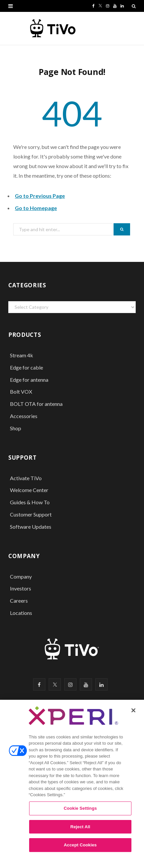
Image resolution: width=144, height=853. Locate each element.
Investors (20, 588)
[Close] (133, 713)
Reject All (80, 829)
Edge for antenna (29, 379)
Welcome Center (29, 490)
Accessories (24, 416)
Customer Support (31, 514)
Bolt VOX (21, 391)
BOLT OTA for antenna (36, 404)
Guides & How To (30, 502)
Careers (19, 600)
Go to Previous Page (40, 196)
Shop (15, 428)
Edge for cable (26, 367)
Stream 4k (21, 355)
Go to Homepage (36, 208)
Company (21, 576)
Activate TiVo (26, 478)
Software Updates (30, 526)
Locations (21, 613)
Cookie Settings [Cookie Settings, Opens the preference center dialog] (80, 811)
